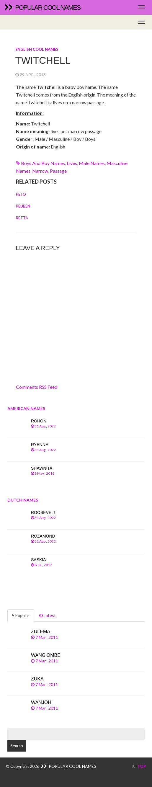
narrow (40, 171)
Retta (22, 217)
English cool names (36, 49)
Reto (21, 194)
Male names (92, 163)
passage (58, 171)
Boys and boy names (43, 163)
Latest (47, 615)
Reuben (23, 206)
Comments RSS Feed (36, 387)
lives (72, 163)
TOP (139, 766)
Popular (20, 615)
